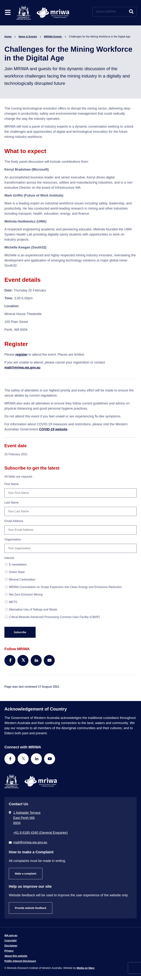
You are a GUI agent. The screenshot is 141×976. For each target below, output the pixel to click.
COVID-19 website (53, 429)
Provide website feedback (30, 908)
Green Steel (15, 572)
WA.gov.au (10, 935)
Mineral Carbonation (20, 579)
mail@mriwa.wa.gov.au (22, 367)
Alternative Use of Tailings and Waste (31, 609)
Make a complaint (25, 873)
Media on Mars (85, 967)
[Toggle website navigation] (8, 13)
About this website (15, 955)
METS (11, 602)
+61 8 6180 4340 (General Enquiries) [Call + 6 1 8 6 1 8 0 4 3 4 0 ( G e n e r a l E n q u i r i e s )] (40, 832)
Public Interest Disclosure (20, 961)
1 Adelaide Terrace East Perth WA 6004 (27, 818)
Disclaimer (10, 945)
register (21, 354)
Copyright (10, 940)
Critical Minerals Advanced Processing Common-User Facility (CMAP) (52, 617)
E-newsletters (16, 564)
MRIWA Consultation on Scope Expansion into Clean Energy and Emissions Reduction (63, 587)
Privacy (9, 950)
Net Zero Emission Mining (24, 594)
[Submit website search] (131, 11)
